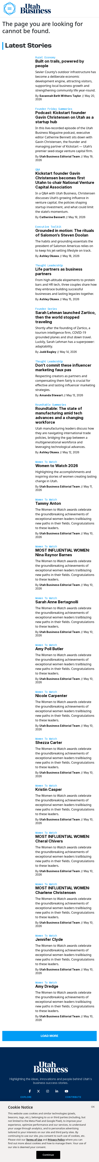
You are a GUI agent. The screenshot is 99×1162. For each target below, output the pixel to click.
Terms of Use (34, 1139)
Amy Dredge (46, 986)
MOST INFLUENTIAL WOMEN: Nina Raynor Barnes (62, 552)
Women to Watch (46, 461)
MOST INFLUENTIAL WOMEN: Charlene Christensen (62, 890)
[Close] (93, 1107)
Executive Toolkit (48, 226)
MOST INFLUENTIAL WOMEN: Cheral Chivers (62, 838)
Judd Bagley (47, 351)
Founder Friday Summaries (53, 108)
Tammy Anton (48, 503)
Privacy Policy (56, 1139)
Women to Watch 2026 (56, 465)
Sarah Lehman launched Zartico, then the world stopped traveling (65, 317)
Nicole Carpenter (51, 695)
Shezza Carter (48, 742)
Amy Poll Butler (49, 649)
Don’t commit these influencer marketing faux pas (63, 367)
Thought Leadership (49, 265)
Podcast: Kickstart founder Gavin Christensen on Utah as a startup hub (64, 117)
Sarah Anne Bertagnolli (56, 602)
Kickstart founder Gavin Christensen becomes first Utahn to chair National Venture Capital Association (64, 180)
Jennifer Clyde (49, 939)
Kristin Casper (48, 789)
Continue (48, 1154)
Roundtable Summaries (50, 404)
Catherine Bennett (52, 217)
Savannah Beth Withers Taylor (60, 95)
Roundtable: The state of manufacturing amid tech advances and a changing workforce (59, 415)
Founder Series (46, 308)
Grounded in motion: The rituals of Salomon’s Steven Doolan (64, 232)
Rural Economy (45, 57)
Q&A (37, 169)
